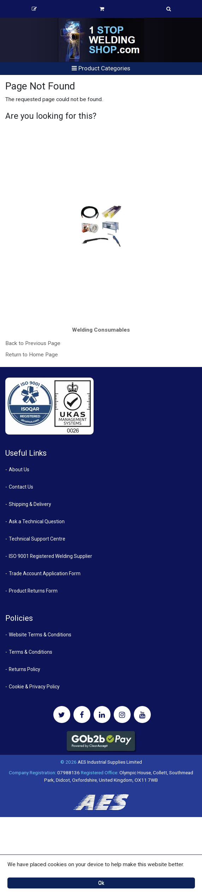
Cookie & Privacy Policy (34, 686)
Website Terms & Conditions (40, 634)
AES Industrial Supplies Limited (110, 762)
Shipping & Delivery (30, 504)
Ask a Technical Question (37, 521)
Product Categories (101, 68)
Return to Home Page (31, 354)
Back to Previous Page (32, 343)
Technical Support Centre (37, 539)
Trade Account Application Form (45, 573)
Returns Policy (24, 669)
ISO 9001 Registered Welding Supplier (50, 556)
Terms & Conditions (30, 652)
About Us (19, 469)
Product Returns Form (33, 591)
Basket (102, 9)
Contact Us (21, 487)
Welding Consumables (101, 330)
